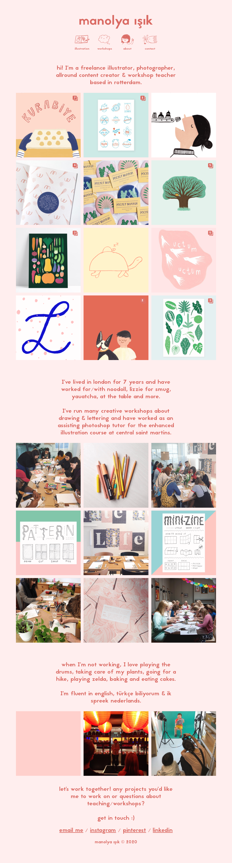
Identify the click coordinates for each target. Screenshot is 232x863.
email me (71, 830)
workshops (104, 46)
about (127, 46)
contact (150, 46)
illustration (82, 46)
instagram (103, 830)
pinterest (134, 830)
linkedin (163, 830)
